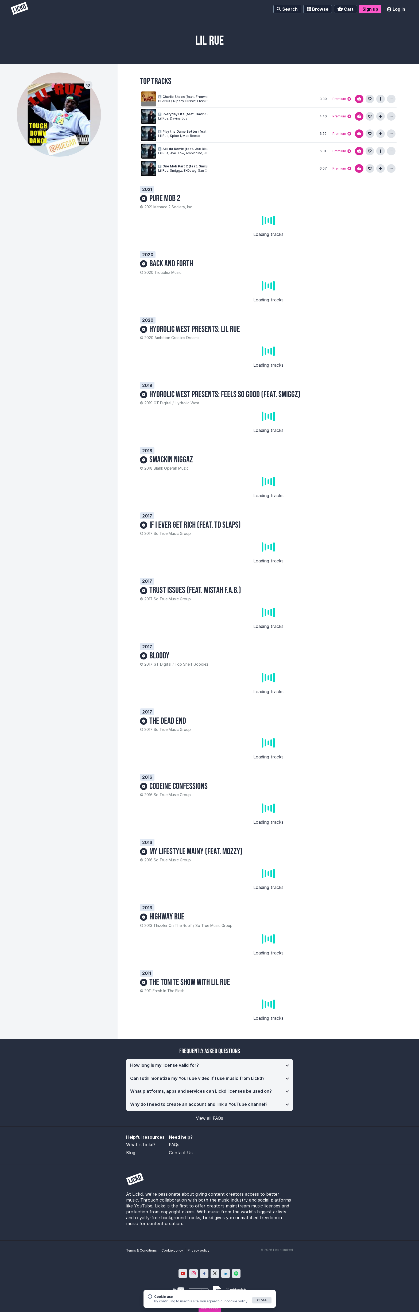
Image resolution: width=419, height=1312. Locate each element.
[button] (209, 1065)
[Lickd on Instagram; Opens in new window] (193, 1273)
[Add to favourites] (370, 99)
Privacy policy (199, 1250)
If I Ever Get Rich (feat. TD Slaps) (195, 525)
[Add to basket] (359, 99)
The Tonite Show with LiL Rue (189, 982)
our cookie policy (233, 1301)
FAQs (174, 1144)
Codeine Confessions (178, 786)
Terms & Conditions (141, 1250)
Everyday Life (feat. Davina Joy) (188, 114)
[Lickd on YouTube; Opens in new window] (183, 1273)
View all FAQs (209, 1118)
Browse (317, 9)
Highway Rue (166, 917)
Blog (130, 1152)
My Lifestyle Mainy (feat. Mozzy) (196, 851)
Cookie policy (172, 1250)
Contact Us (181, 1152)
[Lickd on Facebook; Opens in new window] (204, 1273)
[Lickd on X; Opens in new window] (215, 1273)
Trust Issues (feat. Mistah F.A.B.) (195, 590)
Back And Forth (171, 264)
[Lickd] (19, 9)
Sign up (370, 9)
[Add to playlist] (380, 99)
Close (262, 1300)
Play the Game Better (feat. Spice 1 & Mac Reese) (202, 131)
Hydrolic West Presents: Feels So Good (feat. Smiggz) (224, 394)
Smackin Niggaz (171, 460)
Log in (396, 9)
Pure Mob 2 (164, 198)
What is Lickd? (141, 1144)
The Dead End (167, 721)
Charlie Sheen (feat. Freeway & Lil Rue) (193, 97)
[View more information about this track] (391, 99)
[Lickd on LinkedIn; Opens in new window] (225, 1273)
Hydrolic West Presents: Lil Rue (194, 329)
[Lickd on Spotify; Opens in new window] (236, 1273)
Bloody (159, 656)
